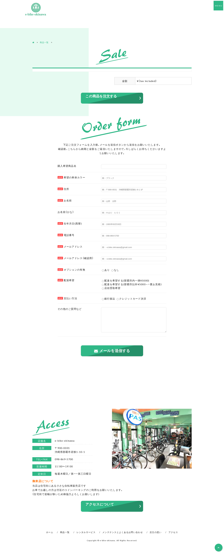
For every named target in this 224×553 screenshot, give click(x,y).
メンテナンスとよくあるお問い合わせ (122, 537)
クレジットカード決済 (131, 298)
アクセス (173, 537)
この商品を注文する (102, 96)
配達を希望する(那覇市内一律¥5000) (125, 280)
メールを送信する (114, 355)
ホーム (49, 537)
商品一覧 (44, 42)
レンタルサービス (86, 537)
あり (106, 270)
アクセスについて (101, 509)
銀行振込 (108, 298)
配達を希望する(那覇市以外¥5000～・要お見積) (132, 284)
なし (115, 270)
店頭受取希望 (111, 288)
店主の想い (155, 537)
